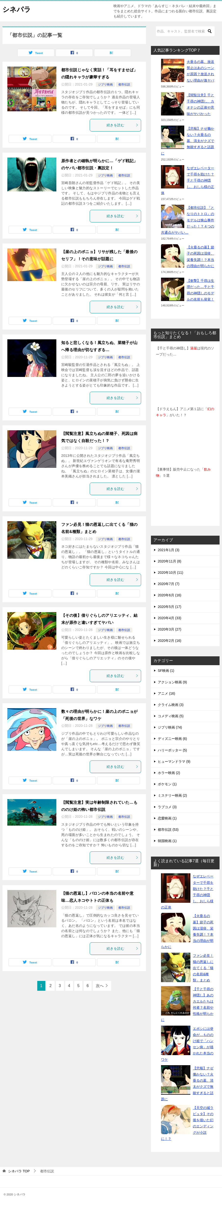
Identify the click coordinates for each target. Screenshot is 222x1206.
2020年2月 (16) (169, 641)
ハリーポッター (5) (172, 750)
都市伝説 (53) (168, 830)
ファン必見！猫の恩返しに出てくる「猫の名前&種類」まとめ (203, 968)
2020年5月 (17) (169, 607)
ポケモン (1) (167, 784)
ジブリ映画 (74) (170, 727)
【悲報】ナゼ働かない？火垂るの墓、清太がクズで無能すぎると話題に (187, 141)
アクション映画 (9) (172, 682)
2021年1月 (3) (168, 550)
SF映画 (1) (166, 671)
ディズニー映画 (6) (172, 739)
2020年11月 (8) (169, 561)
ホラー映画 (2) (169, 773)
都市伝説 (124, 84)
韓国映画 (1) (167, 841)
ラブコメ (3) (167, 807)
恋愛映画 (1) (167, 818)
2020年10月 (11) (170, 572)
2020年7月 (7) (168, 584)
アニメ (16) (166, 693)
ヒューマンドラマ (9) (174, 761)
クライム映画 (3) (171, 705)
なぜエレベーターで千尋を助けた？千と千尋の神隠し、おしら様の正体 (187, 180)
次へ (100, 986)
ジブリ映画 (105, 84)
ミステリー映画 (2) (172, 795)
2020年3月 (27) (169, 629)
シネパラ (17, 8)
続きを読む (122, 125)
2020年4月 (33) (169, 618)
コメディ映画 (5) (171, 716)
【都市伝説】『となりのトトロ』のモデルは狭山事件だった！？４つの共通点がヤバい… (187, 220)
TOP (19, 1171)
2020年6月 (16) (169, 595)
